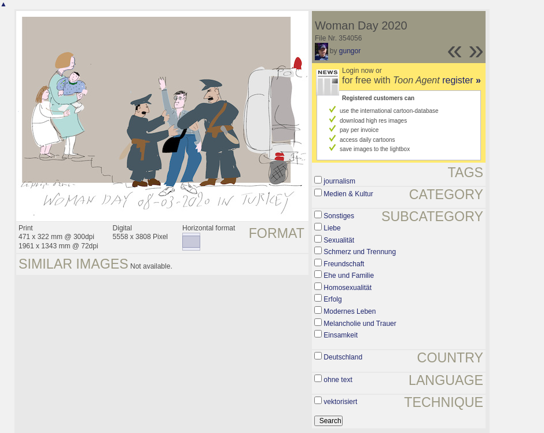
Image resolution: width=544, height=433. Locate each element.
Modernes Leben (350, 311)
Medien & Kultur (348, 194)
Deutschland (343, 357)
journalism (339, 181)
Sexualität (339, 240)
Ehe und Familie (349, 275)
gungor (350, 51)
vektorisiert (340, 402)
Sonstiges (339, 216)
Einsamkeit (341, 335)
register (461, 80)
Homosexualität (348, 288)
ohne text (338, 380)
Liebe (332, 228)
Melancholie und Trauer (360, 324)
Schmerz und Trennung (360, 252)
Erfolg (332, 299)
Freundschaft (344, 264)
